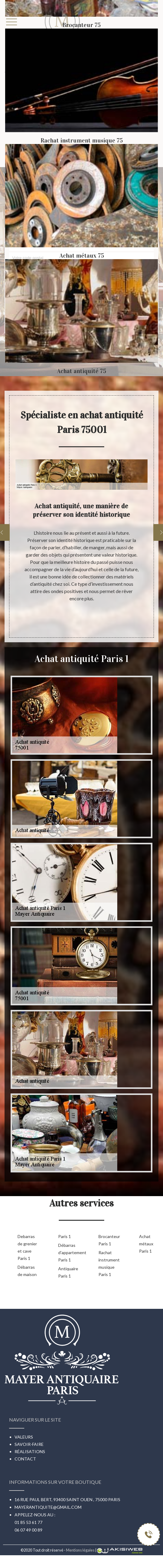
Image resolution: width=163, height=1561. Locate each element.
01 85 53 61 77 (28, 1522)
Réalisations (30, 1451)
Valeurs (24, 1436)
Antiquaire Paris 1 (68, 1272)
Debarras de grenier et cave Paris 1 (27, 1247)
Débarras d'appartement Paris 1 (68, 1252)
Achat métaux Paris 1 (146, 1244)
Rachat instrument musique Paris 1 (109, 1263)
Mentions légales (80, 1550)
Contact (25, 1458)
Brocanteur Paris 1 (109, 1240)
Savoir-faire (29, 1444)
